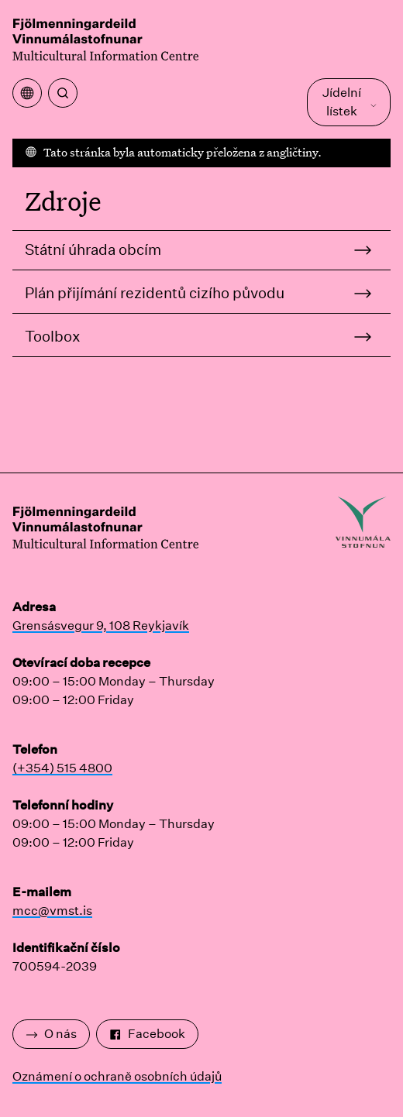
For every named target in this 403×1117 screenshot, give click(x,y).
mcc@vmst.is (52, 910)
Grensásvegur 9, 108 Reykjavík (100, 625)
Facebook (147, 1033)
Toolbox (53, 336)
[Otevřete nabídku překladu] (27, 93)
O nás (51, 1033)
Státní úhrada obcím (93, 249)
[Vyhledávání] (63, 93)
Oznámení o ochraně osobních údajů (117, 1076)
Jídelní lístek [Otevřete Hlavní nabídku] (349, 102)
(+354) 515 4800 (62, 768)
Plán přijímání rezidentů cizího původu (154, 293)
